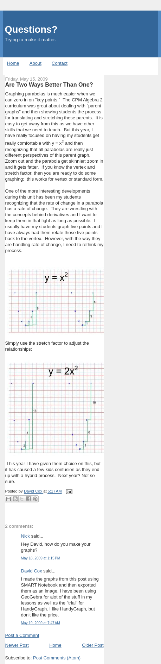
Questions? (31, 29)
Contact (59, 63)
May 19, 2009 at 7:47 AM (40, 623)
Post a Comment (22, 635)
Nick (25, 536)
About (35, 63)
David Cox (31, 571)
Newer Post (17, 645)
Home (13, 63)
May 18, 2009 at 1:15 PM (40, 558)
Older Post (92, 645)
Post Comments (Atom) (56, 657)
